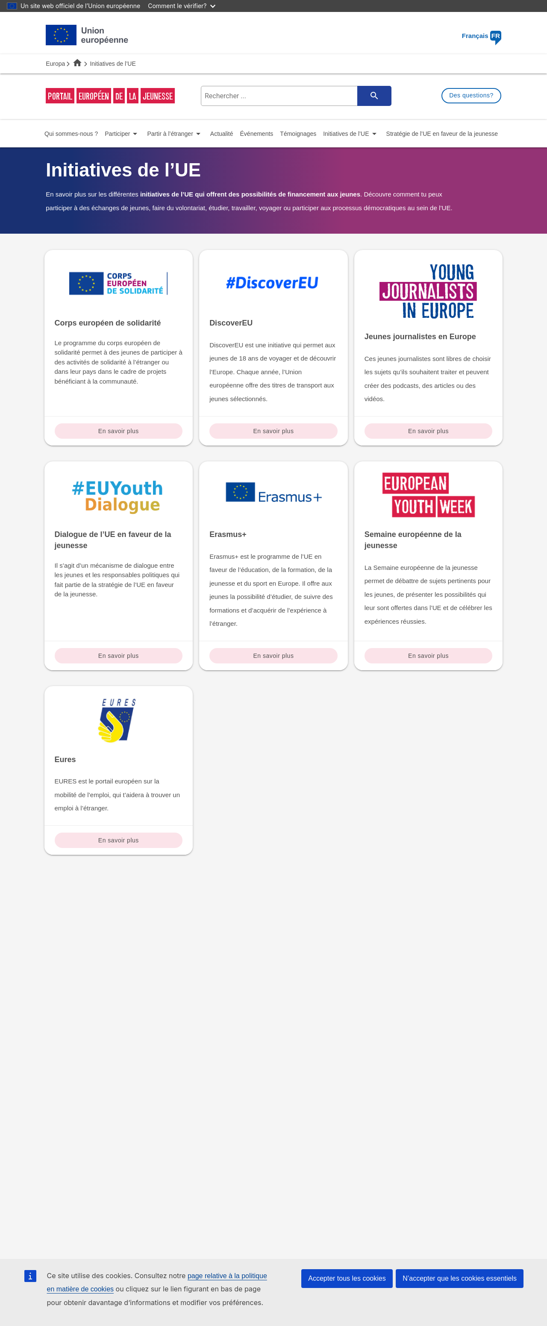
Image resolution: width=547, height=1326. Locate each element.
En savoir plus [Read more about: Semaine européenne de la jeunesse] (428, 655)
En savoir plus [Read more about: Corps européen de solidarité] (118, 431)
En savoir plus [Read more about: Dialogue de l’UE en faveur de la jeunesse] (118, 655)
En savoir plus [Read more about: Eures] (118, 840)
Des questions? (471, 95)
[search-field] (295, 96)
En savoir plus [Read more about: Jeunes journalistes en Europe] (428, 431)
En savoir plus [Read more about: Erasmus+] (273, 655)
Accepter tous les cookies (346, 1278)
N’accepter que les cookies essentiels (460, 1278)
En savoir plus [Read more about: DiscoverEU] (273, 431)
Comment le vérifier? (181, 5)
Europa (55, 63)
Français (481, 36)
